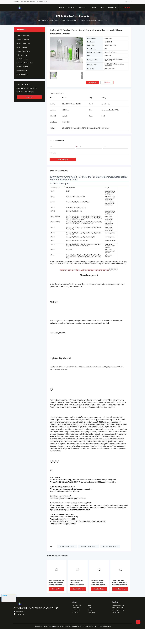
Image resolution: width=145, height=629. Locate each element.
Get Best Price (92, 82)
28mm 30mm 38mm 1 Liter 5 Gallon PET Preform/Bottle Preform (77, 582)
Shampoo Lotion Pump (23, 51)
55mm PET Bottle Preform (109, 546)
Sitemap (90, 610)
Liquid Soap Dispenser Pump (25, 63)
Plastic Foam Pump (22, 59)
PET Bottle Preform (47, 20)
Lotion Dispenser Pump (23, 43)
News (89, 605)
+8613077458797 (29, 92)
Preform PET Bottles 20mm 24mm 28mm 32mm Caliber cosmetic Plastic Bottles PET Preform (98, 583)
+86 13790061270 (31, 88)
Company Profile (76, 605)
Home (38, 20)
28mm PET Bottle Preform (66, 546)
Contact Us (75, 612)
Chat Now (29, 97)
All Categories (115, 612)
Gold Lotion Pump (22, 55)
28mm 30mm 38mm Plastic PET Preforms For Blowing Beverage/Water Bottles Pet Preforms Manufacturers (119, 583)
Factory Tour (75, 607)
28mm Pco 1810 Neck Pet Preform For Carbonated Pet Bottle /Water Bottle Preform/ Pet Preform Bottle (56, 583)
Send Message (63, 159)
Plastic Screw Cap (22, 70)
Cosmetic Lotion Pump (23, 35)
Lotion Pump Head (22, 47)
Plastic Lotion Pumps (23, 39)
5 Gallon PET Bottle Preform (88, 546)
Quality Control (76, 610)
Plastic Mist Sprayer (22, 66)
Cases (89, 607)
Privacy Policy (91, 612)
